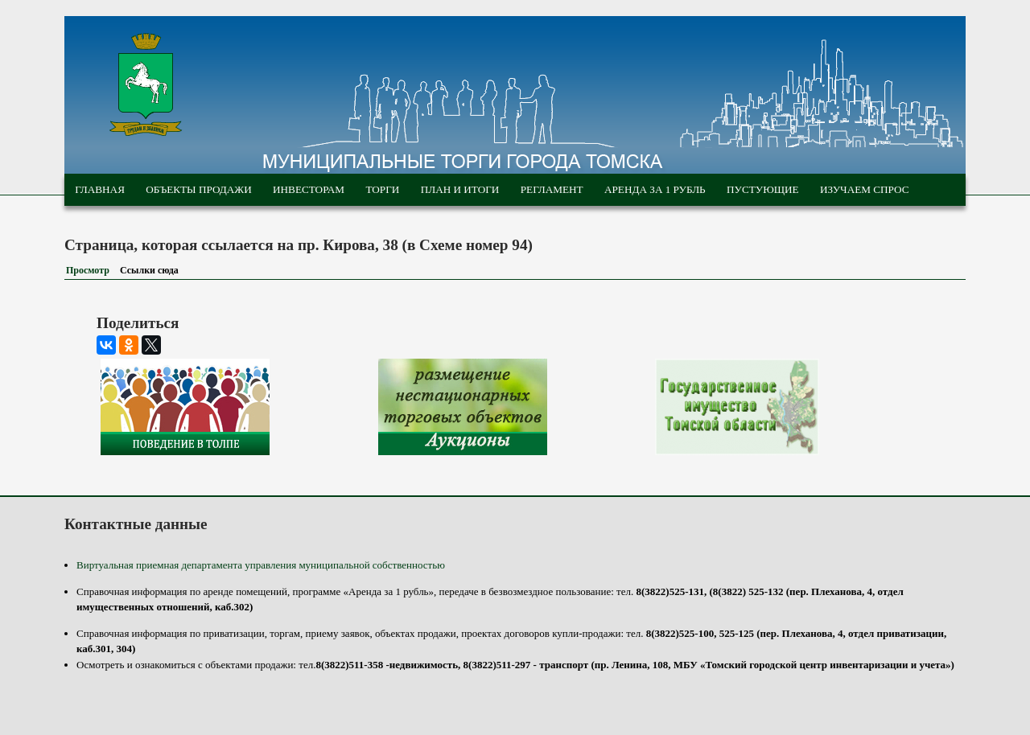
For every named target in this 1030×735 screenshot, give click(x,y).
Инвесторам (308, 189)
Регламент (552, 189)
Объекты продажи (198, 189)
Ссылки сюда (152, 270)
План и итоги (460, 189)
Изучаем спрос (864, 189)
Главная (100, 189)
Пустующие (763, 189)
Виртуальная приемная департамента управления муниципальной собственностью (260, 565)
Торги (382, 189)
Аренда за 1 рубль (655, 189)
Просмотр (87, 270)
